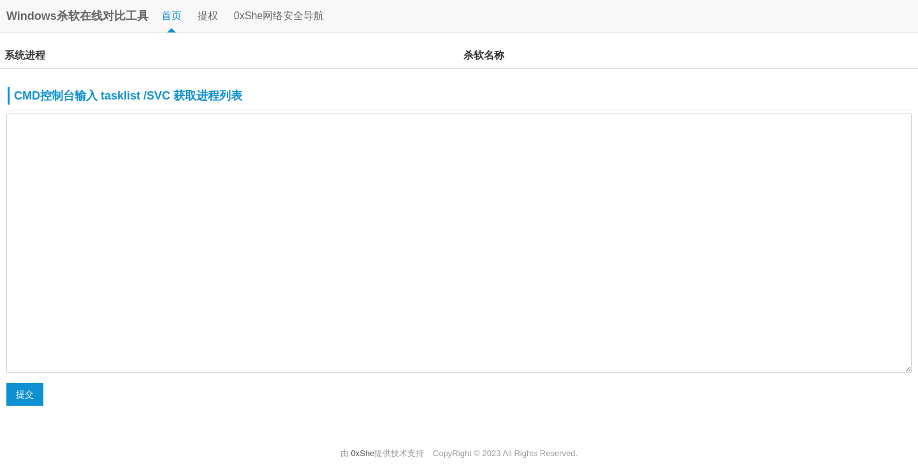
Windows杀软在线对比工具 (77, 16)
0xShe (363, 453)
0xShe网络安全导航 (279, 15)
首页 (171, 15)
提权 (208, 15)
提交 (25, 394)
